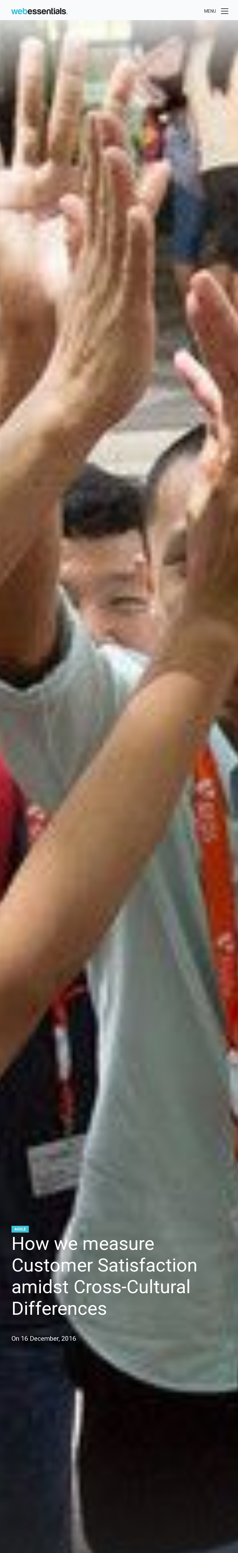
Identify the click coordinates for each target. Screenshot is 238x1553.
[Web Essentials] (39, 10)
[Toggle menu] (217, 11)
